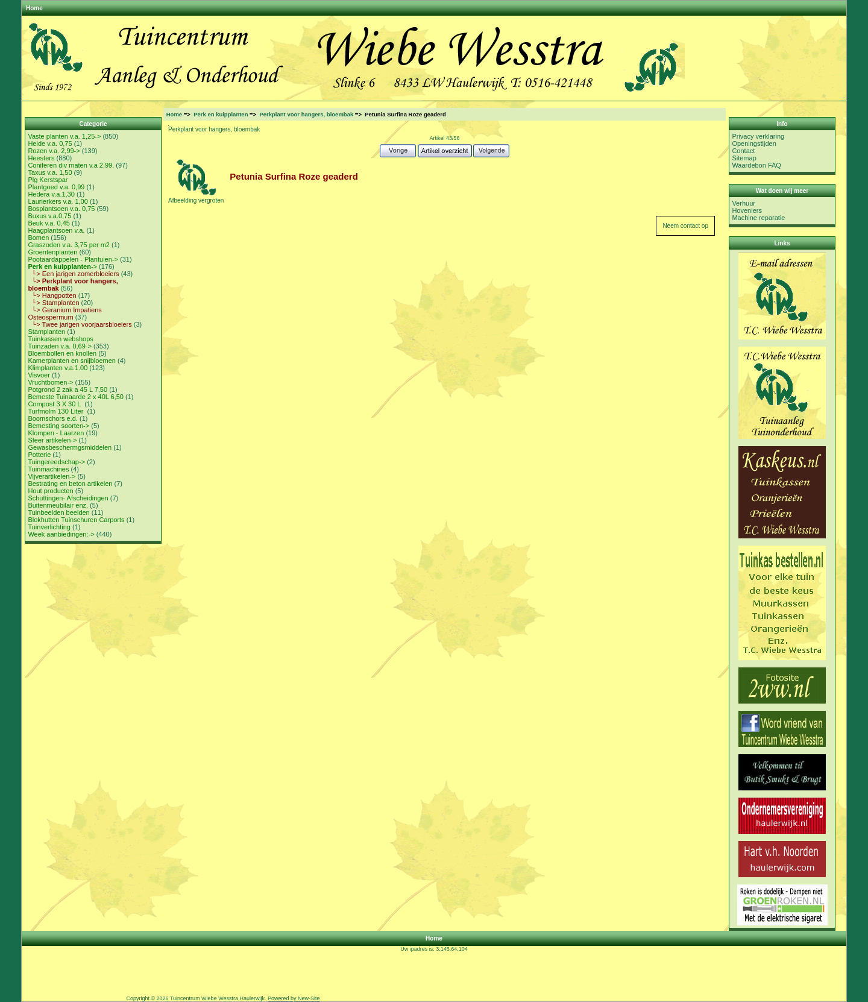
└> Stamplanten (53, 302)
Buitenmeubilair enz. (58, 505)
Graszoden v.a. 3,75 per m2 (69, 244)
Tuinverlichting (49, 527)
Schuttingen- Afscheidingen (68, 498)
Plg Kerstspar (48, 179)
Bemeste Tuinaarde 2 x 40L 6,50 (76, 396)
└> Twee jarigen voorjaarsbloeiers (79, 324)
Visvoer (38, 375)
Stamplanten (46, 331)
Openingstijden (754, 143)
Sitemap (744, 158)
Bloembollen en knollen (62, 353)
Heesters (41, 158)
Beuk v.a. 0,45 (49, 223)
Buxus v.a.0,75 (49, 215)
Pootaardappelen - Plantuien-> (73, 259)
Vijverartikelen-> (51, 476)
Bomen (38, 237)
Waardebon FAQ (756, 165)
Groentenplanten (52, 252)
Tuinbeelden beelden (58, 512)
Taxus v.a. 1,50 (50, 172)
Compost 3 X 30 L (55, 404)
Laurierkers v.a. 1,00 (57, 201)
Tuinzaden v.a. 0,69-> (59, 346)
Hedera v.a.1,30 (51, 194)
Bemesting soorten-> (58, 425)
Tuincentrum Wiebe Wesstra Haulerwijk (217, 998)
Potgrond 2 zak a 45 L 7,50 (67, 389)
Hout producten (50, 490)
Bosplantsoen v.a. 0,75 (61, 208)
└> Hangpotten (52, 295)
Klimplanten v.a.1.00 (57, 367)
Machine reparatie (758, 217)
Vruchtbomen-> (50, 382)
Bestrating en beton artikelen (70, 483)
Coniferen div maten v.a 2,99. (71, 165)
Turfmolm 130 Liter (56, 411)
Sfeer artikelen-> (52, 440)
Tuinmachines (48, 469)
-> (62, 266)
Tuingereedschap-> (56, 461)
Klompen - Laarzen (56, 432)
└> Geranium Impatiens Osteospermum (64, 313)
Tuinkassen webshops (60, 338)
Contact (743, 150)
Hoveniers (747, 210)
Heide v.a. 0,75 (50, 143)
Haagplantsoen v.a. (56, 230)
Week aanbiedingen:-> (61, 534)
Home (34, 8)
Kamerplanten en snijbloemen (72, 360)
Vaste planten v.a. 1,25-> (64, 136)
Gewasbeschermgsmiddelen (70, 447)
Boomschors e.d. (53, 418)
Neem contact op (685, 225)
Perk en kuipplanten (220, 114)
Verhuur (743, 203)
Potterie (39, 454)
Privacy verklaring (758, 136)
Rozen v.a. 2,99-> (54, 150)
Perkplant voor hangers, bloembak (306, 114)
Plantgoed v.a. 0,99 (56, 187)
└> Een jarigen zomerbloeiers (73, 273)
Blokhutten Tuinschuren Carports (76, 519)
